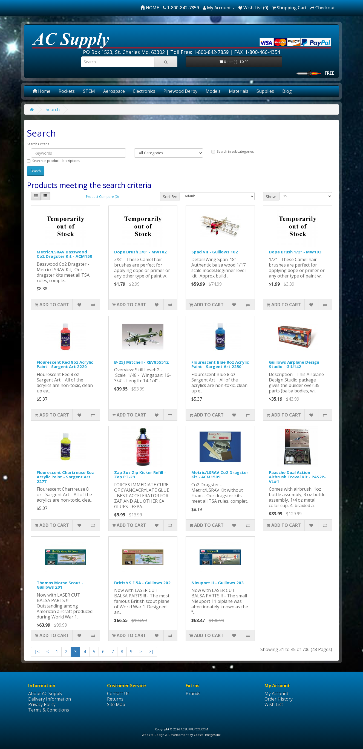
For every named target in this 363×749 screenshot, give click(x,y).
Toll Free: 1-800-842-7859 (199, 52)
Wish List (273, 704)
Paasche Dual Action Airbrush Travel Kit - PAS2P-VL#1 (297, 477)
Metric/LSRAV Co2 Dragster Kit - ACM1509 (219, 475)
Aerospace (114, 91)
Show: (271, 196)
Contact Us (118, 693)
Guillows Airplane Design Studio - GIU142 (294, 364)
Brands (193, 693)
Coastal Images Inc (207, 735)
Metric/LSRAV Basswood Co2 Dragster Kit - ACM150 (64, 254)
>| (151, 652)
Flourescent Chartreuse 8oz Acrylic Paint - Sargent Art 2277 (65, 477)
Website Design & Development (165, 735)
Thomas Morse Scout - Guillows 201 (60, 585)
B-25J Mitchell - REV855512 (141, 362)
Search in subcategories (232, 151)
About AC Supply (45, 693)
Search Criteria (38, 144)
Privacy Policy (42, 704)
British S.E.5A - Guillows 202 (142, 582)
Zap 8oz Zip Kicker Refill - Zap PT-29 (140, 475)
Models (213, 91)
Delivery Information (49, 699)
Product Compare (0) (102, 196)
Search (53, 109)
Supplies (265, 91)
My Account (276, 693)
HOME (149, 8)
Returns (115, 699)
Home (41, 91)
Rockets (67, 91)
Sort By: (170, 196)
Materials (238, 91)
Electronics (144, 91)
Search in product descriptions (53, 160)
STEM (89, 91)
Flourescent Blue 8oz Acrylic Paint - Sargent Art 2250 (220, 364)
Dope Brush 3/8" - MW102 (140, 252)
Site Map (116, 704)
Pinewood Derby (180, 91)
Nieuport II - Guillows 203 (217, 582)
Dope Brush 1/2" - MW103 (295, 252)
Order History (278, 699)
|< (36, 652)
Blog (287, 91)
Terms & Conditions (48, 710)
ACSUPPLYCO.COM (194, 729)
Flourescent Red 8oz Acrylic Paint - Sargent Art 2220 (65, 364)
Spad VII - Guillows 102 (214, 252)
